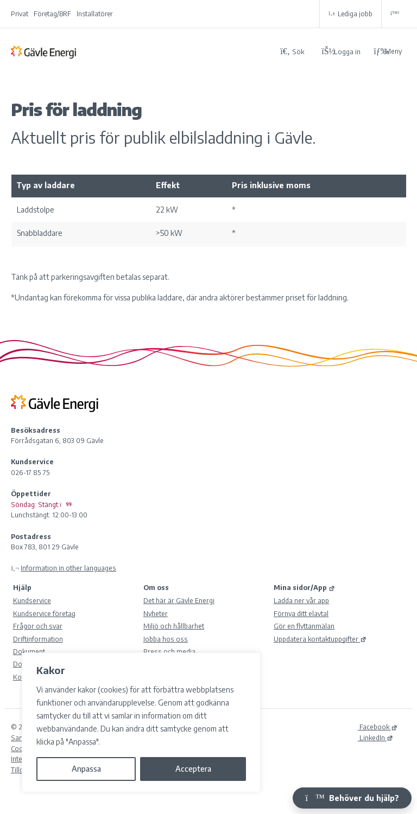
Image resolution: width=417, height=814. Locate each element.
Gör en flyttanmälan (304, 625)
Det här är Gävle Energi (178, 600)
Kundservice (32, 600)
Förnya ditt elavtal (301, 613)
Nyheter (155, 613)
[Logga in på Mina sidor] (341, 51)
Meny (388, 51)
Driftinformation (38, 638)
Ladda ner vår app (301, 600)
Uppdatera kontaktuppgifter (320, 638)
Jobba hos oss (165, 638)
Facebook (377, 726)
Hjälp (22, 587)
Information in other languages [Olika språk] (68, 567)
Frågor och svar (37, 625)
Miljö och (173, 625)
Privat (19, 14)
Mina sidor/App (304, 587)
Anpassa (86, 768)
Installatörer (94, 14)
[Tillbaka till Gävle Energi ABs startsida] (141, 51)
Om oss (156, 587)
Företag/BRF (52, 14)
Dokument (29, 651)
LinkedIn (375, 737)
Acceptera (193, 768)
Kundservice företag (44, 613)
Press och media (169, 651)
